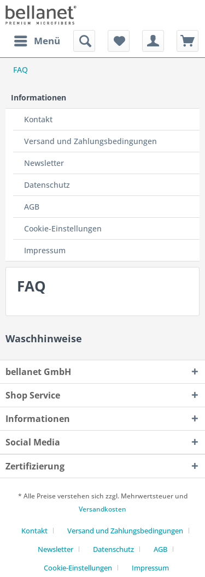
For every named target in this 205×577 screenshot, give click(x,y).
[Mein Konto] (153, 41)
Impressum (45, 250)
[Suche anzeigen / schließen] (84, 41)
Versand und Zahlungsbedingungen (90, 141)
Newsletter (44, 163)
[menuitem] (37, 41)
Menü (37, 39)
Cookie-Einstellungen (63, 228)
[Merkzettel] (119, 41)
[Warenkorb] (187, 41)
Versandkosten (102, 509)
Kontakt (38, 119)
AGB (31, 206)
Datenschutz (47, 185)
